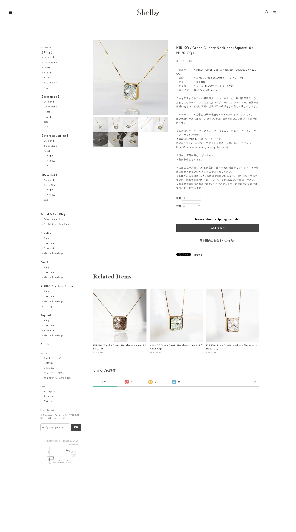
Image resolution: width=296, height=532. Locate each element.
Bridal (47, 77)
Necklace (49, 243)
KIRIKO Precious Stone (56, 286)
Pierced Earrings (53, 253)
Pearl (47, 67)
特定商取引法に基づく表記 (57, 377)
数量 (178, 206)
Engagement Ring (54, 219)
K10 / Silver (50, 82)
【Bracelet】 (49, 175)
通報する (198, 255)
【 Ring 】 (47, 52)
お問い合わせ (51, 368)
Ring (46, 238)
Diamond (49, 57)
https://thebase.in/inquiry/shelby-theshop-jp (202, 147)
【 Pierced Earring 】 (54, 135)
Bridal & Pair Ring (53, 214)
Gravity (45, 233)
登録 (76, 427)
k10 (46, 127)
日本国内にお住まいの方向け (218, 240)
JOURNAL (49, 363)
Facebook (49, 396)
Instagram (50, 391)
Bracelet (49, 248)
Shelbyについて (52, 358)
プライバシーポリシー (55, 373)
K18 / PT (48, 72)
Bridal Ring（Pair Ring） (57, 224)
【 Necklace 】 (50, 96)
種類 (178, 198)
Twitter (48, 401)
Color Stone (50, 62)
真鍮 (46, 122)
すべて (105, 381)
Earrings (49, 306)
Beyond (45, 315)
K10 (46, 87)
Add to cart (217, 228)
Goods (45, 344)
